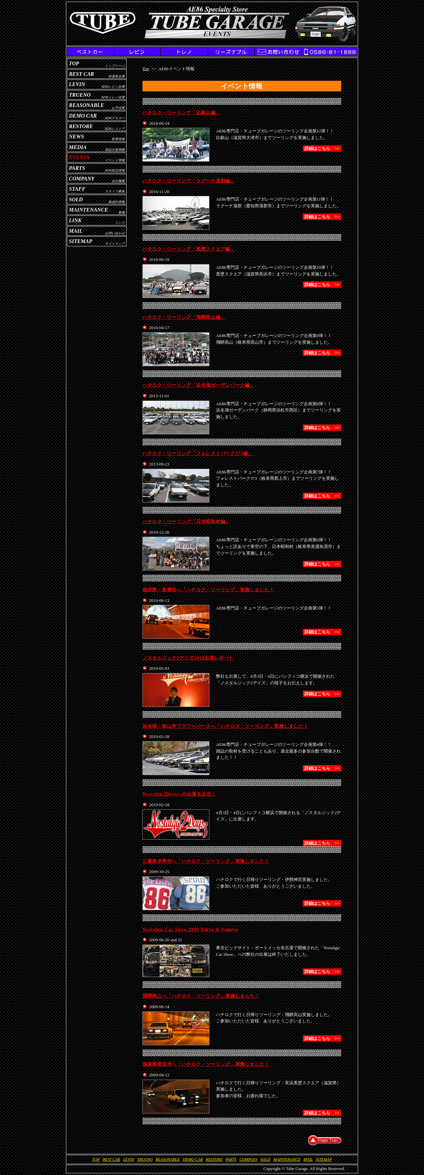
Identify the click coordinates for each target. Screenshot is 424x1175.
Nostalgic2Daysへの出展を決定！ (179, 794)
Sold (76, 199)
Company (81, 178)
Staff (77, 189)
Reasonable (86, 105)
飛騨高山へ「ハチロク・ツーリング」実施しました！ (200, 996)
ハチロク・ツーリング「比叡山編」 (181, 112)
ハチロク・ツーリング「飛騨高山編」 (183, 317)
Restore (81, 126)
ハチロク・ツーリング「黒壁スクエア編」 (188, 249)
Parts (77, 168)
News (76, 136)
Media (77, 147)
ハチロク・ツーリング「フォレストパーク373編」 (197, 453)
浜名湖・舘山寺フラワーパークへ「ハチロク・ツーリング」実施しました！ (225, 726)
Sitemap (80, 241)
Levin (77, 84)
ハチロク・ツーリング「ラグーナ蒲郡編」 (188, 180)
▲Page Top (324, 1140)
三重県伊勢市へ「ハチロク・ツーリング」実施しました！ (205, 861)
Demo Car (83, 116)
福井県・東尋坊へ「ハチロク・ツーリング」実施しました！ (208, 589)
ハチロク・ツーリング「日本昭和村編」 (186, 521)
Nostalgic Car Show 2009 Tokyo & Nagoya (190, 929)
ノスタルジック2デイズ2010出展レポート (188, 658)
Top (74, 63)
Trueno (80, 95)
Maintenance (88, 210)
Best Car (81, 74)
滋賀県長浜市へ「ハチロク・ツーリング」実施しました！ (205, 1064)
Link (75, 220)
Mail (75, 231)
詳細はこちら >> (322, 148)
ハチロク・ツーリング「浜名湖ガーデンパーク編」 (198, 385)
